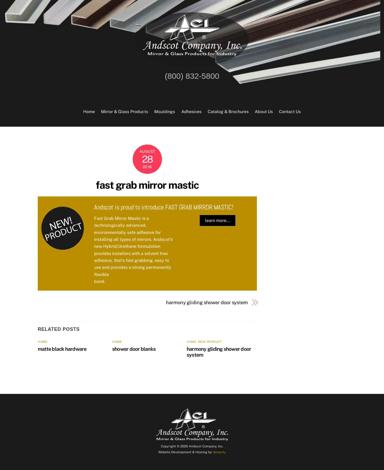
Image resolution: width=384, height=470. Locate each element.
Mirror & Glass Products (124, 111)
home (42, 342)
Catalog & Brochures (228, 111)
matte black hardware (62, 349)
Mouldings (164, 111)
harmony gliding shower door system (207, 302)
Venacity (219, 452)
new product (210, 342)
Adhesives (191, 111)
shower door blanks (134, 349)
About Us (264, 111)
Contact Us (290, 111)
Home (89, 111)
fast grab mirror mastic (147, 185)
